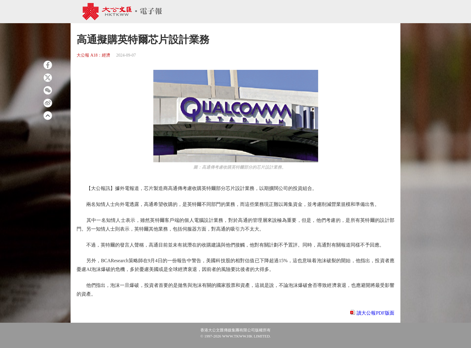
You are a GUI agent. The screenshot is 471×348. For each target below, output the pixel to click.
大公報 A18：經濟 (93, 55)
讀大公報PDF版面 (375, 312)
